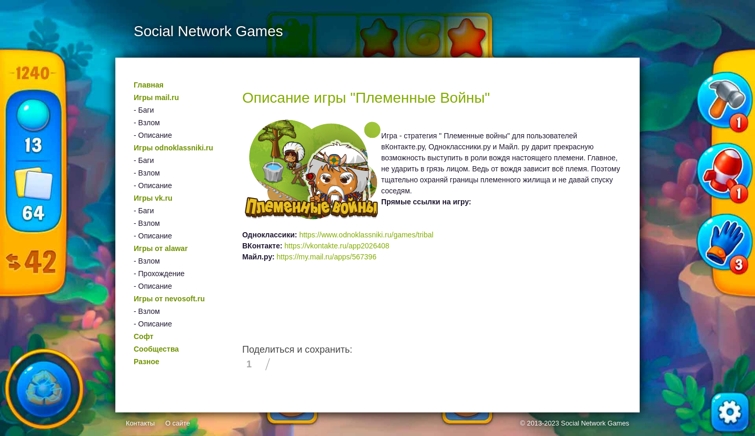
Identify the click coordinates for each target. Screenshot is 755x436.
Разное (146, 361)
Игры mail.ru (156, 97)
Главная (149, 85)
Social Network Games (595, 423)
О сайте (177, 423)
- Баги (144, 110)
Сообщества (156, 349)
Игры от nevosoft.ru (169, 299)
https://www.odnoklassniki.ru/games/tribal (366, 235)
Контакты (140, 423)
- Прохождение (159, 273)
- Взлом (147, 122)
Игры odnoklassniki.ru (173, 148)
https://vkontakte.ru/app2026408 (337, 246)
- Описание (153, 135)
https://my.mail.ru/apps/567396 (326, 257)
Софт (144, 336)
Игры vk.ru (153, 198)
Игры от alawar (161, 248)
